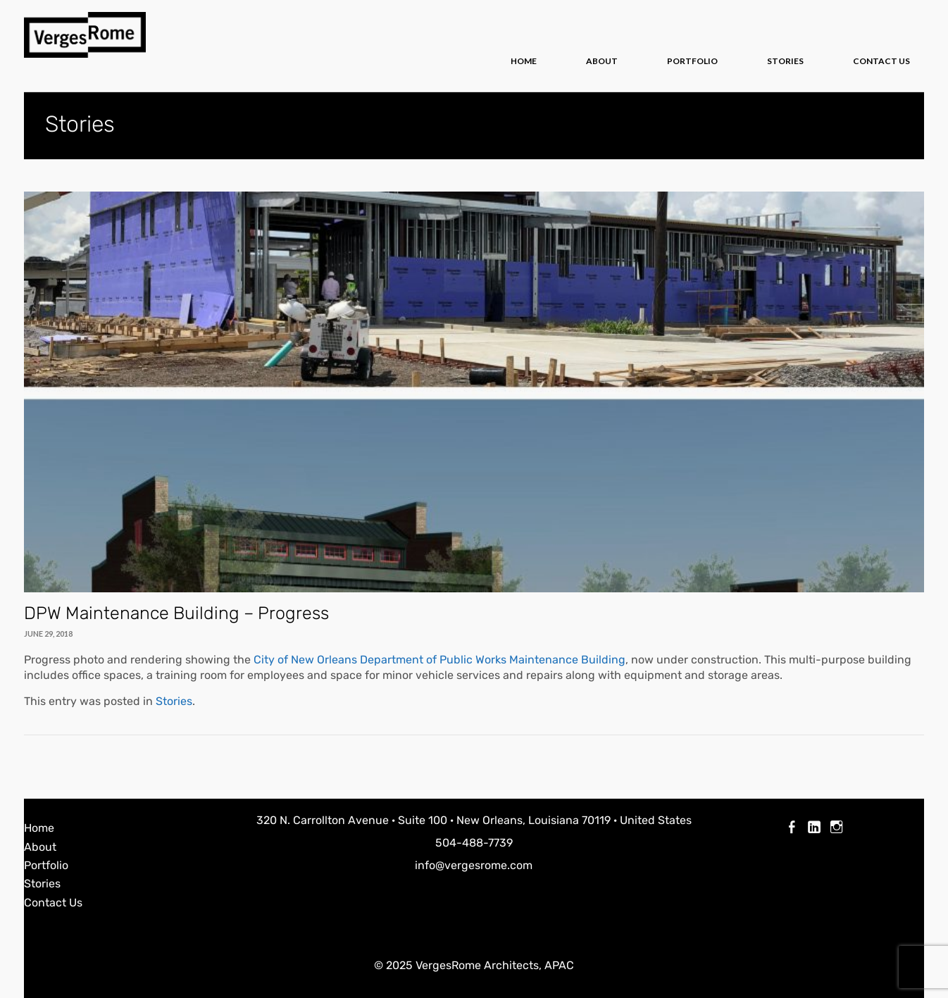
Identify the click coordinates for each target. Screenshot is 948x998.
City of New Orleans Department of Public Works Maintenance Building (439, 659)
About (602, 61)
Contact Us (881, 61)
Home (524, 61)
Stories (785, 61)
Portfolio (692, 61)
